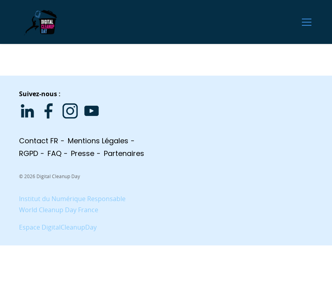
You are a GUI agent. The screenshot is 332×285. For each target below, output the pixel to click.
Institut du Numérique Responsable (72, 198)
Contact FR (38, 141)
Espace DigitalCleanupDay (58, 227)
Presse (82, 153)
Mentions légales (98, 141)
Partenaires (124, 153)
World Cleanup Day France (58, 209)
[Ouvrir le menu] (306, 22)
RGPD (28, 153)
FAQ (54, 153)
